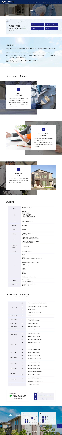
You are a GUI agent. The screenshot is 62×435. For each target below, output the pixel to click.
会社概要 (33, 28)
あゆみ (47, 28)
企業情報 (50, 2)
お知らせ (54, 2)
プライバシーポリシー (52, 429)
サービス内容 (34, 2)
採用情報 (58, 2)
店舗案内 (29, 2)
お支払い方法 (39, 2)
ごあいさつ (34, 24)
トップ (4, 15)
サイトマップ (46, 429)
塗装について (45, 2)
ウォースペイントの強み (50, 24)
